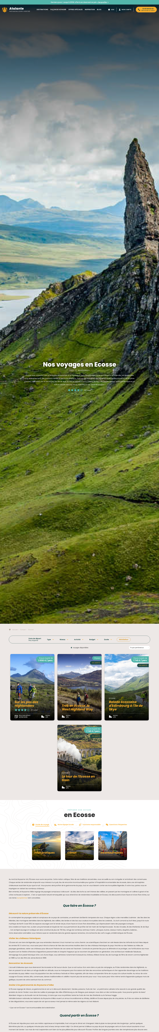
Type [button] (49, 639)
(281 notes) (87, 390)
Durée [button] (106, 639)
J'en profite (102, 2)
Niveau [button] (62, 639)
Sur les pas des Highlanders (26, 704)
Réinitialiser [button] (123, 639)
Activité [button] (77, 639)
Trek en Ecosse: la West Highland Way (77, 708)
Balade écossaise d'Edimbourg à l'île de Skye (126, 706)
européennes (22, 898)
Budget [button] (92, 639)
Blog (99, 9)
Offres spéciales (75, 9)
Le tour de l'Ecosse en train (78, 778)
